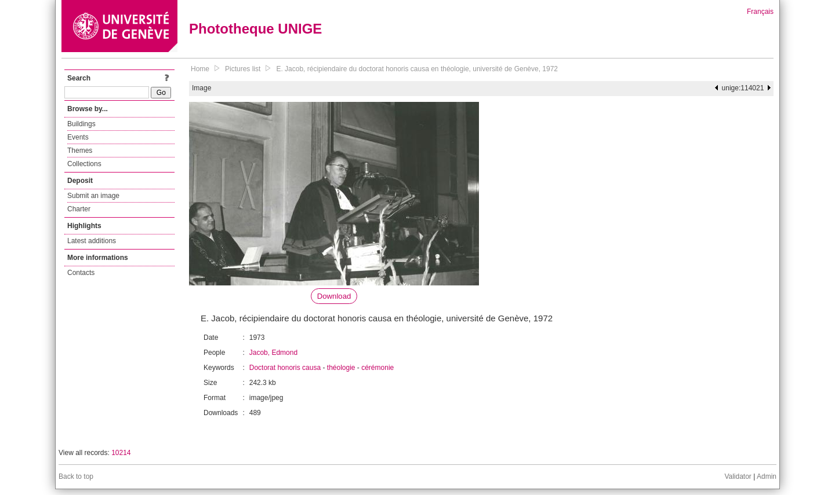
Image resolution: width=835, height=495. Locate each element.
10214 (120, 453)
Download (334, 296)
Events (78, 137)
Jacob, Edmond (273, 353)
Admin (766, 476)
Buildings (81, 124)
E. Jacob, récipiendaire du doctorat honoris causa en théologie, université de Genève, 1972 (417, 69)
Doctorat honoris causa (285, 368)
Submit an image (93, 196)
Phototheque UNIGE (255, 28)
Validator (737, 476)
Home (200, 69)
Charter (78, 209)
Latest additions (91, 241)
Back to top (76, 476)
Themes (79, 150)
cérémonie (377, 368)
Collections (84, 164)
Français (760, 12)
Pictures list (242, 69)
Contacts (81, 273)
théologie (341, 368)
